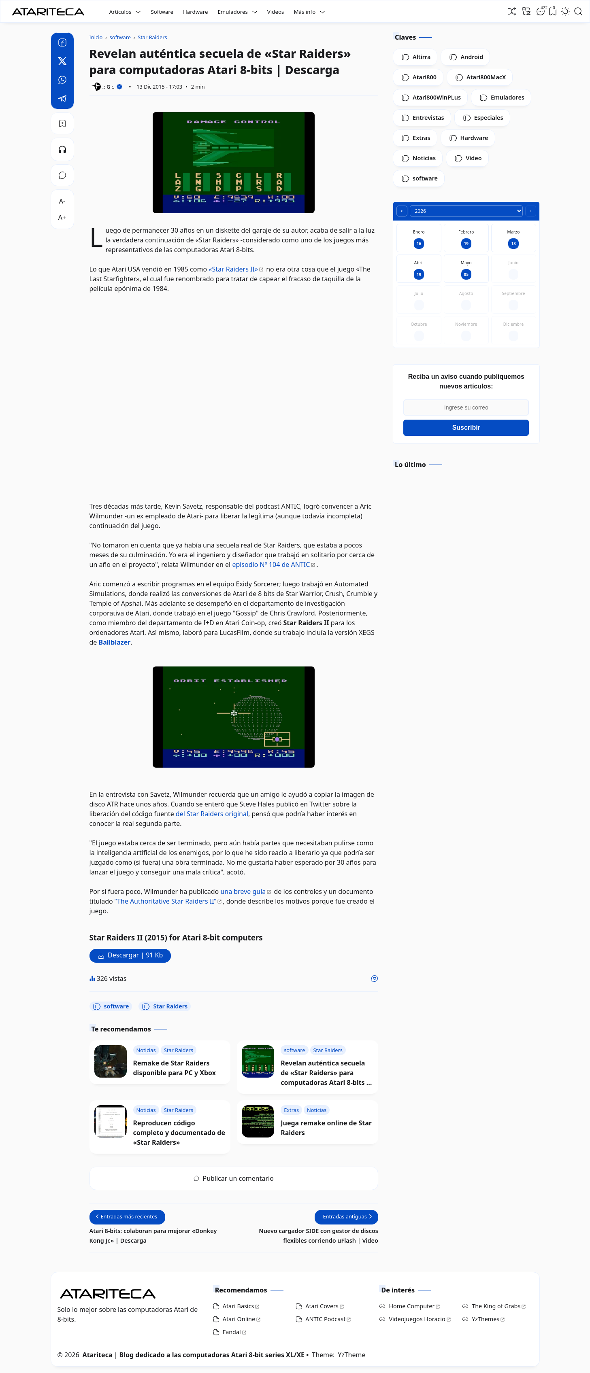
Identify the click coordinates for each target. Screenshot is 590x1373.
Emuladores (232, 11)
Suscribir (466, 427)
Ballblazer (115, 642)
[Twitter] (62, 62)
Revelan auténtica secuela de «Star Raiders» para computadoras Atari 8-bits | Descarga (325, 1073)
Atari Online (239, 1319)
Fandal (232, 1332)
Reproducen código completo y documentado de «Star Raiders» (179, 1132)
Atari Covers (322, 1306)
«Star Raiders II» (233, 269)
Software (162, 11)
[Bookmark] (62, 123)
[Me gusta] (374, 978)
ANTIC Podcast (325, 1319)
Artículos (120, 11)
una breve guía (243, 891)
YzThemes (485, 1319)
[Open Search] (578, 11)
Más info (304, 11)
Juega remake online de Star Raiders (326, 1127)
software (111, 1006)
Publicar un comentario (233, 1178)
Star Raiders (164, 1006)
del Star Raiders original (212, 813)
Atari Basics (238, 1306)
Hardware (195, 11)
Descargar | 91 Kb (135, 955)
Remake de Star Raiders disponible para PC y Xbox (174, 1068)
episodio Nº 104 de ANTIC (271, 564)
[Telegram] (62, 99)
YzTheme (351, 1354)
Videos (275, 11)
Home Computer (412, 1306)
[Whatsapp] (62, 81)
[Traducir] (526, 10)
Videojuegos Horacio (417, 1319)
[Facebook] (62, 44)
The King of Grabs (496, 1306)
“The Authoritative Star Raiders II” (165, 901)
